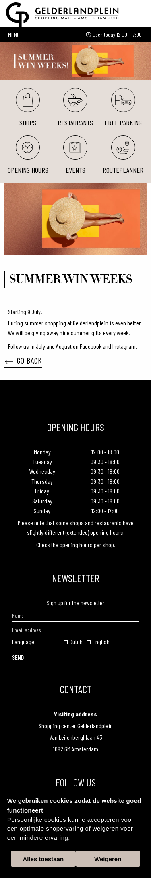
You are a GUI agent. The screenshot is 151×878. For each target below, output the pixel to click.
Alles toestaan (43, 858)
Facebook (91, 346)
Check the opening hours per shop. (75, 544)
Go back (23, 360)
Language (23, 641)
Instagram (124, 346)
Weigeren (107, 858)
